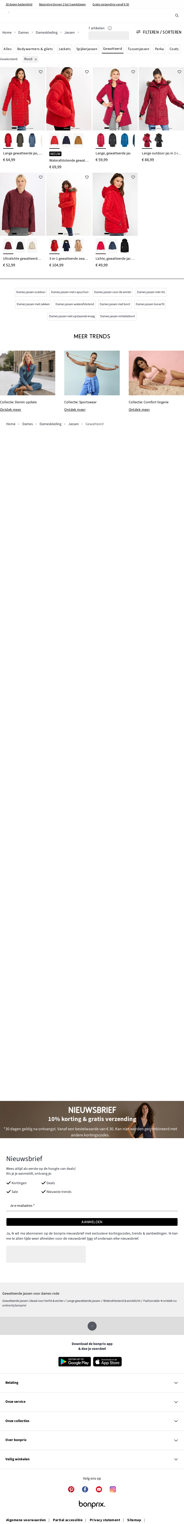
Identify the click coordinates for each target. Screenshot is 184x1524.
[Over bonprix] (92, 1440)
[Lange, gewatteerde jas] (115, 98)
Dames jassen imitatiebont (117, 316)
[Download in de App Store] (109, 1362)
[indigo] (32, 141)
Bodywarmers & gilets (35, 49)
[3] (25, 128)
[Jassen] (71, 32)
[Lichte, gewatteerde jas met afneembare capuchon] (115, 204)
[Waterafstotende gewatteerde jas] (68, 98)
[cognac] (78, 141)
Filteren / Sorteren (159, 32)
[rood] (31, 59)
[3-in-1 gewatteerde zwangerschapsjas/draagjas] (68, 204)
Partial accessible (67, 1520)
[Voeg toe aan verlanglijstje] (40, 71)
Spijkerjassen (86, 49)
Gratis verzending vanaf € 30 (111, 4)
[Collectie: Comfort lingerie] (156, 373)
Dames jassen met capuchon (70, 292)
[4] (31, 128)
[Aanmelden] (92, 1222)
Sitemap (134, 1520)
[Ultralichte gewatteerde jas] (22, 204)
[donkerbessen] (8, 246)
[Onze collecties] (92, 1421)
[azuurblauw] (124, 141)
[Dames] (25, 32)
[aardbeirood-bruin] (54, 246)
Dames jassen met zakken (33, 304)
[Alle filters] (160, 32)
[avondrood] (147, 141)
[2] (19, 128)
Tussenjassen (138, 49)
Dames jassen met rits (151, 292)
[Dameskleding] (49, 32)
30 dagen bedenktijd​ (19, 4)
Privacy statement (105, 1520)
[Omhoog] (92, 1326)
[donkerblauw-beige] (66, 246)
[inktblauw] (66, 141)
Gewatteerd (112, 48)
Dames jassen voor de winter (112, 292)
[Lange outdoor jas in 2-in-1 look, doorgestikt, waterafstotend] (161, 98)
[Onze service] (92, 1401)
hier (90, 1238)
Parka (159, 49)
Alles (8, 49)
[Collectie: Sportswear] (91, 373)
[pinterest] (71, 1489)
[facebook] (84, 1489)
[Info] (110, 29)
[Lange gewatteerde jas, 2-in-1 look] (22, 98)
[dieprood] (8, 141)
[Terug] (9, 12)
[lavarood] (54, 141)
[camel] (78, 246)
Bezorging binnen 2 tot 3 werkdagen (62, 4)
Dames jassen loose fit (150, 304)
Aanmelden (92, 1222)
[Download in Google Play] (74, 1362)
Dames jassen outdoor (30, 292)
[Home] (9, 32)
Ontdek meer (10, 410)
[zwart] (112, 141)
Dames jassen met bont (115, 304)
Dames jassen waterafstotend (75, 304)
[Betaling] (92, 1382)
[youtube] (99, 1489)
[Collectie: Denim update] (27, 373)
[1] (14, 128)
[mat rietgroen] (32, 246)
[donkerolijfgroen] (20, 141)
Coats (174, 49)
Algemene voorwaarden (26, 1520)
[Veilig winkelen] (92, 1459)
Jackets (64, 49)
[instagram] (112, 1489)
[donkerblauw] (112, 246)
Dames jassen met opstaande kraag (72, 316)
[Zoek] (177, 15)
